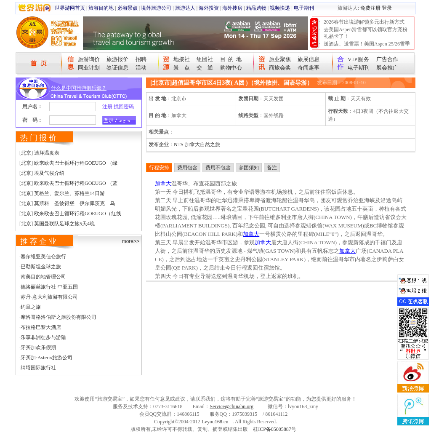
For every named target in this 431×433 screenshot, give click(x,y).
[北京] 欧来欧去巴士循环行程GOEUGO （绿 (68, 163)
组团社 (205, 59)
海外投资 (209, 8)
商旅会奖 (280, 67)
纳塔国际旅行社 (38, 368)
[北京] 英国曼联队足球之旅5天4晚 (57, 224)
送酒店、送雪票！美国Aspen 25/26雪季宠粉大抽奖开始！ (367, 47)
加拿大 (163, 183)
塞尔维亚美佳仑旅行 (43, 256)
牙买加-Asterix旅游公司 (46, 358)
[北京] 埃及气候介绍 (41, 173)
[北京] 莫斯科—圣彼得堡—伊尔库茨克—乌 (67, 203)
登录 (387, 8)
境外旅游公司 (156, 8)
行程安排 (159, 168)
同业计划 (89, 67)
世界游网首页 (70, 8)
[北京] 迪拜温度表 (39, 153)
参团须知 (249, 168)
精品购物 (256, 8)
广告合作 (387, 59)
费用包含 (187, 168)
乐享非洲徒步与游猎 (43, 337)
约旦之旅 (31, 307)
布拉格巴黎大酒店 (41, 327)
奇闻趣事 (308, 67)
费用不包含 (218, 168)
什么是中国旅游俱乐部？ (78, 88)
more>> (130, 241)
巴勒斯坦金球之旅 (41, 267)
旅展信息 (308, 59)
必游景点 (127, 8)
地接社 (181, 59)
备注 (272, 168)
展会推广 (387, 67)
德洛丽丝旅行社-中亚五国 (49, 287)
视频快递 (280, 8)
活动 (141, 67)
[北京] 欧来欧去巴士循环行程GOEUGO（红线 (70, 213)
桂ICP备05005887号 (274, 429)
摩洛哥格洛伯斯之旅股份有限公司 (58, 317)
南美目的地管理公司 (43, 277)
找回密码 (124, 107)
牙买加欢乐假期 (38, 347)
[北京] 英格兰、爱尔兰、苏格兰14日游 (62, 193)
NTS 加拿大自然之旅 (197, 144)
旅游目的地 (101, 8)
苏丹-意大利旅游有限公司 (49, 297)
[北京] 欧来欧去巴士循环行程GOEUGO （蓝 (68, 183)
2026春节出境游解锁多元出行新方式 (364, 22)
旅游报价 (117, 59)
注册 (107, 107)
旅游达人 (185, 8)
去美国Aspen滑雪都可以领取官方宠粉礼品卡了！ (365, 33)
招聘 (141, 59)
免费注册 (370, 8)
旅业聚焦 (280, 59)
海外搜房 (232, 8)
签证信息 (117, 67)
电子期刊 (304, 8)
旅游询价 (89, 59)
